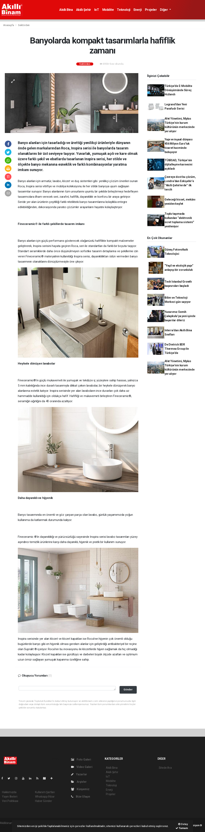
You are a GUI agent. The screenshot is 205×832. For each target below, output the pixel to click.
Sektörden (24, 25)
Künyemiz (80, 789)
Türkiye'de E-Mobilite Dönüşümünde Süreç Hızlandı (178, 90)
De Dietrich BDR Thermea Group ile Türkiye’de (177, 349)
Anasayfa (8, 25)
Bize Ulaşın (80, 796)
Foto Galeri (81, 759)
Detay (183, 824)
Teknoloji (123, 10)
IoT (96, 10)
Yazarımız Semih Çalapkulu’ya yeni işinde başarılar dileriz (180, 316)
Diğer (164, 10)
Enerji (138, 10)
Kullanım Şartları (45, 792)
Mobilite (108, 10)
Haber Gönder (43, 801)
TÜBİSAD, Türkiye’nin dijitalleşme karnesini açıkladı (178, 164)
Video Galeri (81, 767)
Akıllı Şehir (83, 10)
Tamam (182, 828)
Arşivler (78, 781)
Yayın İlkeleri (9, 796)
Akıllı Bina (66, 10)
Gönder (128, 689)
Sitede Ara (165, 767)
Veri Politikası (10, 801)
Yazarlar (79, 774)
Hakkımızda (9, 792)
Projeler (151, 10)
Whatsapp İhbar (44, 796)
